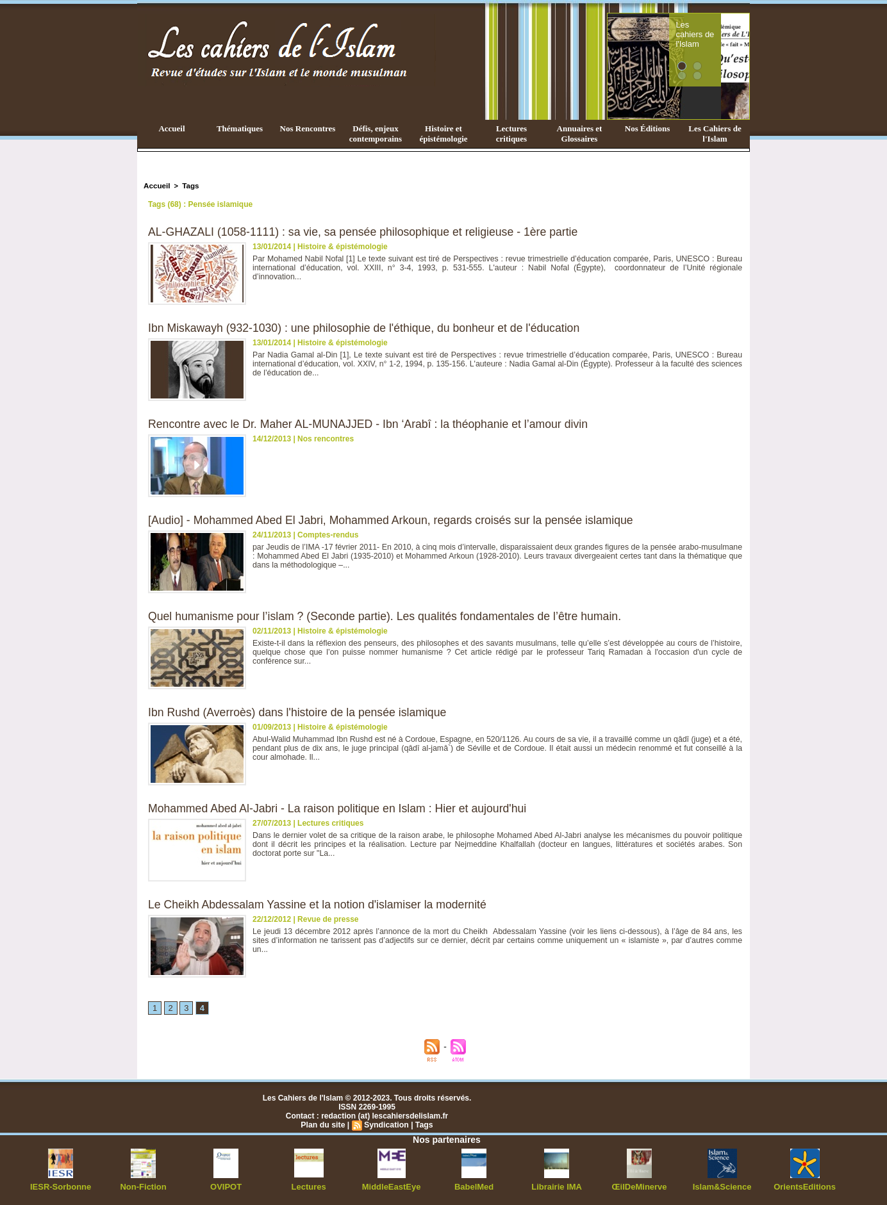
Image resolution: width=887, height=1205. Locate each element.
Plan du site (324, 1124)
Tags (189, 185)
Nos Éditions (647, 128)
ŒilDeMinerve (639, 1185)
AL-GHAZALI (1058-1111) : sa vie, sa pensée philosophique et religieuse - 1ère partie (367, 231)
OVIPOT (225, 1185)
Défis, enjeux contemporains (375, 133)
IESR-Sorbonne (61, 1185)
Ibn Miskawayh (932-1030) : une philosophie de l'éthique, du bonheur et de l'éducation (368, 327)
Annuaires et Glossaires (579, 133)
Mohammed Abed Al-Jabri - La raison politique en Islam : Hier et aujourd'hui (341, 807)
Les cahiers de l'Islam (718, 27)
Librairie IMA (556, 1185)
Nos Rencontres (308, 128)
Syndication (386, 1124)
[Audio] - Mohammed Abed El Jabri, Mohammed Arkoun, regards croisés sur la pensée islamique (395, 519)
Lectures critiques (511, 133)
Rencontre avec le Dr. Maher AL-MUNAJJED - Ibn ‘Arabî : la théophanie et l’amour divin (372, 423)
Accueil (171, 128)
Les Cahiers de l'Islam (714, 133)
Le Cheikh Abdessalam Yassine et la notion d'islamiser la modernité (320, 904)
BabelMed (474, 1185)
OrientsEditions (804, 1185)
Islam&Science (722, 1185)
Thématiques (240, 128)
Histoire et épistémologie (443, 133)
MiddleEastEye (391, 1185)
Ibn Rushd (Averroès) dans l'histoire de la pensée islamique (300, 711)
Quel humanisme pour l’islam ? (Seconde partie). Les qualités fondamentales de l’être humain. (389, 615)
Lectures (309, 1185)
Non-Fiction (143, 1185)
